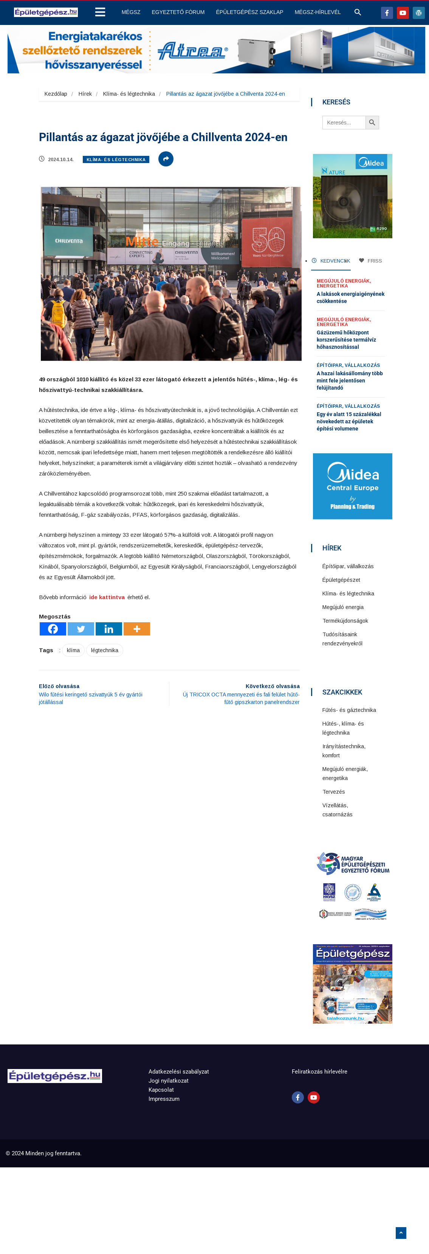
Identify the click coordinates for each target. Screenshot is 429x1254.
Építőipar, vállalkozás (348, 365)
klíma (73, 650)
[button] (358, 14)
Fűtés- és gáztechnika (349, 710)
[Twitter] (81, 629)
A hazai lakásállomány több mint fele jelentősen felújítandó (350, 380)
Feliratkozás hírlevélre (319, 1071)
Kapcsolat (161, 1089)
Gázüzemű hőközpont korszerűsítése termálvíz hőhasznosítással (346, 339)
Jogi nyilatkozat (169, 1080)
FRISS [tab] (370, 261)
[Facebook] (53, 629)
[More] (137, 629)
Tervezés (333, 792)
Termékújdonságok (345, 621)
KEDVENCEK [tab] (331, 261)
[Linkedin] (109, 629)
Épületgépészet (341, 580)
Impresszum (164, 1099)
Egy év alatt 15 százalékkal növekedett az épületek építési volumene (349, 421)
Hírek (85, 94)
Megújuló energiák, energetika (344, 283)
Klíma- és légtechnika (129, 94)
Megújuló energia (343, 607)
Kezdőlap (56, 94)
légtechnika (104, 650)
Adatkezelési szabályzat (179, 1071)
